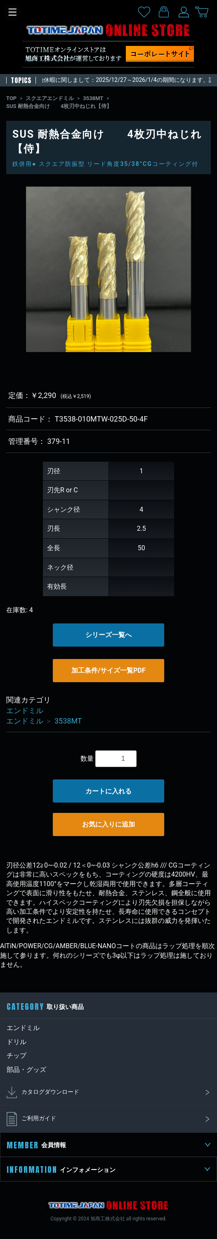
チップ (16, 1055)
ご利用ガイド (109, 1119)
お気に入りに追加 (108, 824)
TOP (11, 98)
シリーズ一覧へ (108, 635)
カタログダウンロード (109, 1092)
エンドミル (24, 710)
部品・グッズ (26, 1070)
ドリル (16, 1042)
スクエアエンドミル (50, 98)
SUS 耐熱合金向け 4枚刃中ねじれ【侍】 (59, 106)
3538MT (93, 98)
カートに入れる (108, 791)
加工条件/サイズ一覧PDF (108, 670)
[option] (108, 269)
